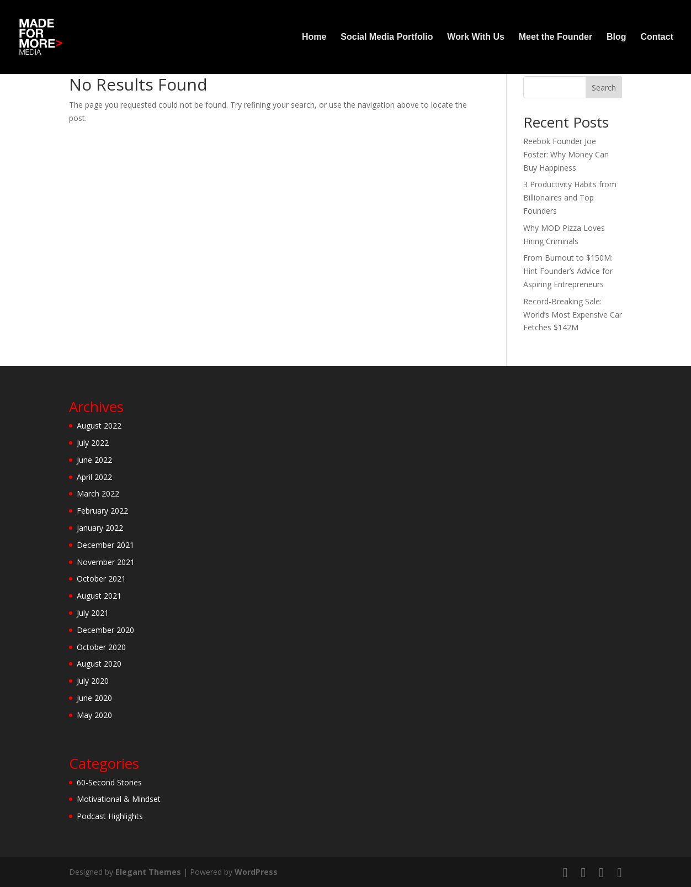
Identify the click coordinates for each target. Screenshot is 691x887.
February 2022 (102, 510)
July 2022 (93, 442)
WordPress (256, 872)
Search (604, 87)
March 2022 (98, 493)
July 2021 (93, 613)
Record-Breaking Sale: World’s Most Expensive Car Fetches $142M (572, 314)
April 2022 (94, 477)
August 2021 (99, 595)
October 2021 (101, 578)
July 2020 (93, 680)
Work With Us (475, 37)
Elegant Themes (148, 872)
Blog (616, 37)
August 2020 (99, 663)
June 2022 (94, 460)
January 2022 (100, 527)
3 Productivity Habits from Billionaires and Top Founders (569, 197)
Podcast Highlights (110, 816)
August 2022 (99, 425)
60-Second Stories (109, 782)
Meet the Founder (555, 37)
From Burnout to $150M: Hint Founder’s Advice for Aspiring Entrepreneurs (568, 270)
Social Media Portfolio (387, 37)
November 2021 (106, 562)
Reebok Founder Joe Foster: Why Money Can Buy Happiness (566, 154)
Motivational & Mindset (119, 799)
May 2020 (94, 715)
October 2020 (101, 647)
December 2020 (105, 630)
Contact (656, 37)
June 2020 (94, 698)
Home (314, 37)
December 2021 (105, 545)
